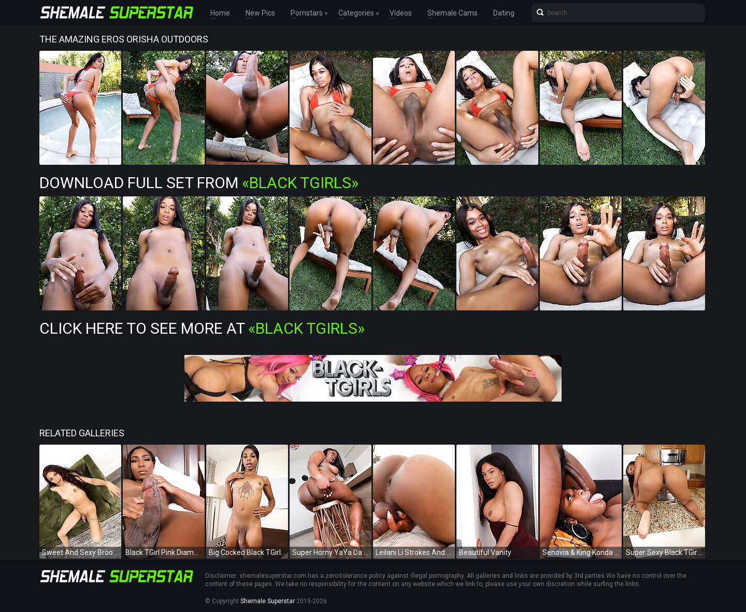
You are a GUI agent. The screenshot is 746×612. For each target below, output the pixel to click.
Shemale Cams (452, 13)
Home (220, 13)
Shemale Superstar (267, 601)
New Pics (260, 13)
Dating (503, 13)
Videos (401, 13)
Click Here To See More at (202, 328)
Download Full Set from (198, 183)
